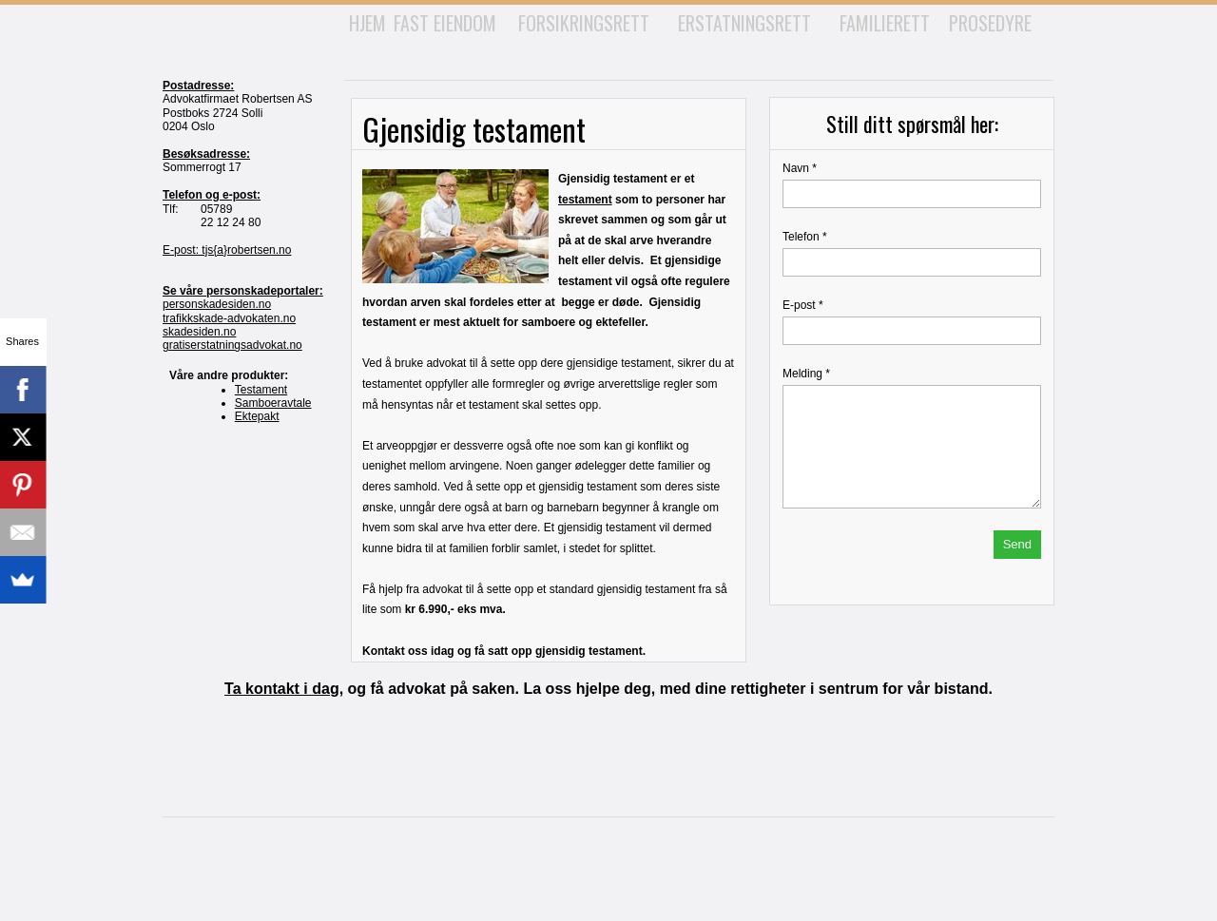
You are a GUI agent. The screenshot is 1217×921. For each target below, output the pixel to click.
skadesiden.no (199, 331)
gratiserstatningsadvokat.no (232, 345)
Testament (261, 389)
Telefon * (804, 236)
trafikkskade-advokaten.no (229, 318)
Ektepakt (257, 416)
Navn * (799, 168)
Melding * (806, 373)
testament (585, 199)
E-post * (802, 305)
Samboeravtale (273, 403)
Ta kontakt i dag (281, 689)
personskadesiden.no (217, 304)
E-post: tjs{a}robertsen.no (227, 250)
